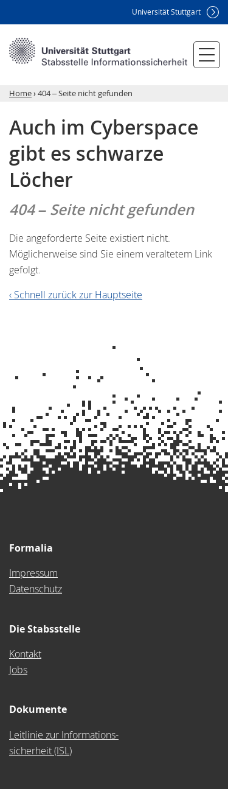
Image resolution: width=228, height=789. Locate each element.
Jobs (18, 669)
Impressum (33, 573)
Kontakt (25, 654)
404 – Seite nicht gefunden (85, 93)
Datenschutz (35, 588)
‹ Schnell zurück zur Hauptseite (75, 294)
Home (20, 93)
